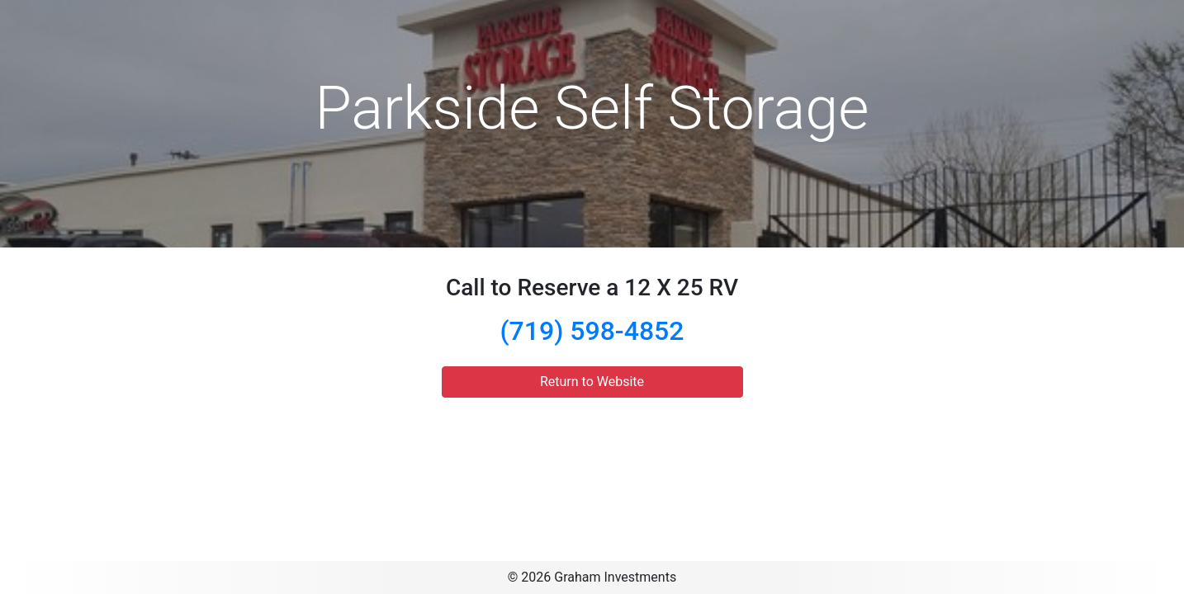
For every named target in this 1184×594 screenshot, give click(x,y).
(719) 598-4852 (592, 330)
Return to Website (592, 381)
